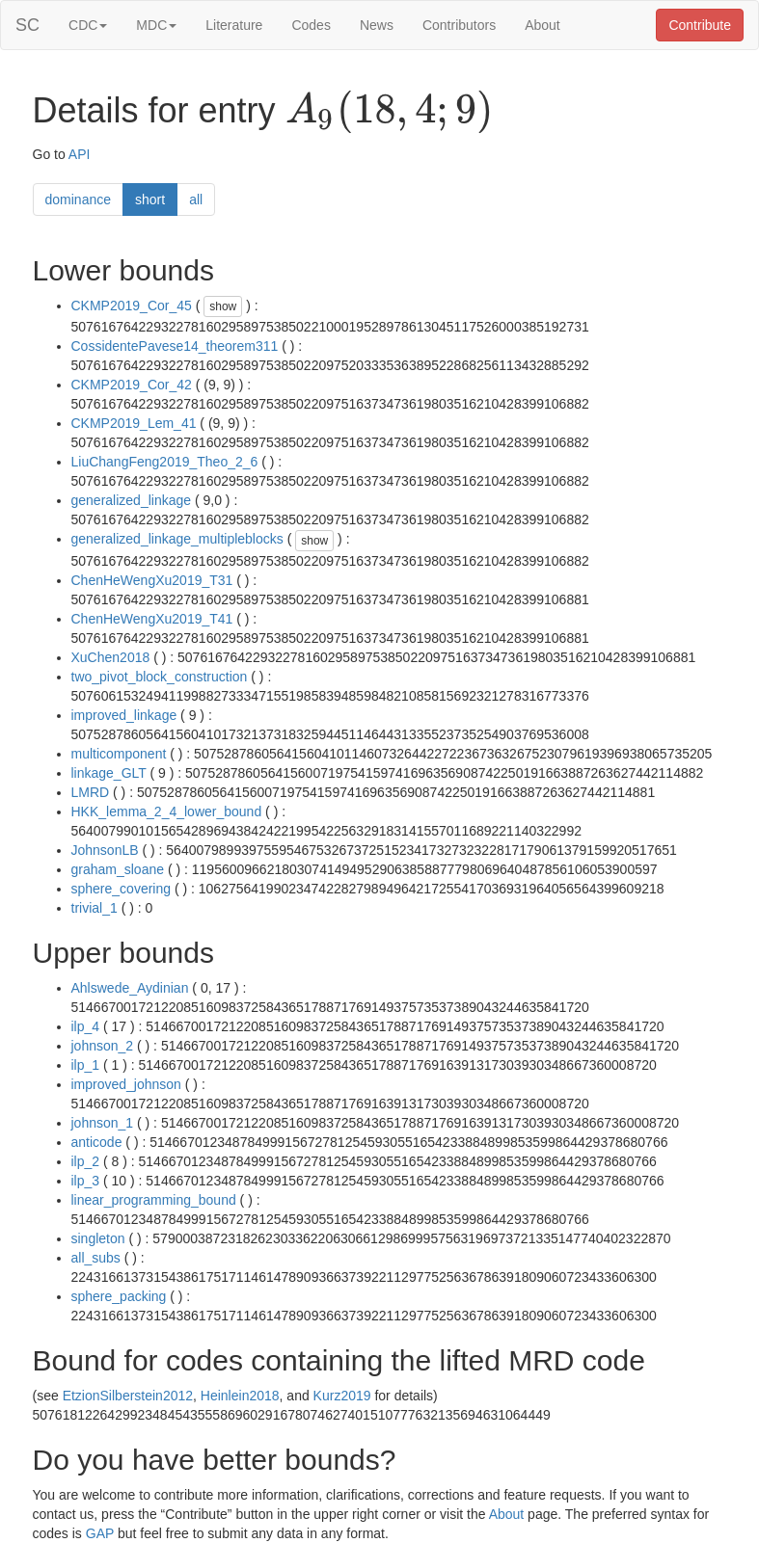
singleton (98, 1238)
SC (27, 25)
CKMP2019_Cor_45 (131, 305)
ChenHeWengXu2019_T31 (152, 580)
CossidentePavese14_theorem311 (175, 346)
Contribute (699, 25)
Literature (233, 25)
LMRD (90, 792)
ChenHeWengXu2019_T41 (152, 618)
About (542, 25)
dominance (78, 199)
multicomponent (119, 753)
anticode (96, 1142)
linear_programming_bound (153, 1200)
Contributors (459, 25)
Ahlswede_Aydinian (130, 988)
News (376, 25)
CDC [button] (87, 25)
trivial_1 (94, 908)
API (79, 154)
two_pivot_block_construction (159, 676)
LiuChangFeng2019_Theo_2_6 (164, 461)
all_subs (96, 1257)
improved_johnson (126, 1084)
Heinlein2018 (240, 1395)
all (196, 199)
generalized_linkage (131, 500)
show (222, 306)
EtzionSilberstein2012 (128, 1395)
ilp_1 (85, 1065)
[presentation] (389, 112)
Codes (310, 25)
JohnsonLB (105, 850)
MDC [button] (156, 25)
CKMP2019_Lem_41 (134, 423)
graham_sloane (118, 869)
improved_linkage (124, 715)
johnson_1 (102, 1123)
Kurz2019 (342, 1395)
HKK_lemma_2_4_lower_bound (166, 811)
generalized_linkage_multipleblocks (177, 538)
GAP (100, 1533)
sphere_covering (121, 888)
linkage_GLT (109, 773)
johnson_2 (102, 1045)
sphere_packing (119, 1296)
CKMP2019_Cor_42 (131, 384)
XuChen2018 (110, 657)
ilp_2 (85, 1161)
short (150, 199)
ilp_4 (85, 1026)
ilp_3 (85, 1180)
